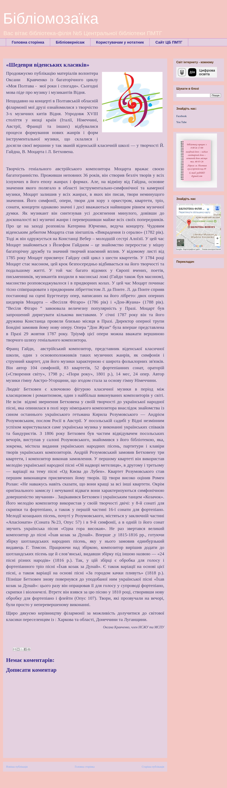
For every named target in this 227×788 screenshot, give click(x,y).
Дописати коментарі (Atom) (93, 778)
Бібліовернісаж (70, 42)
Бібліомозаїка (51, 18)
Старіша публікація (153, 766)
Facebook (181, 116)
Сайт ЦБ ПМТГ (168, 42)
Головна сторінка (28, 42)
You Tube (181, 122)
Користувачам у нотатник (120, 42)
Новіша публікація (17, 766)
